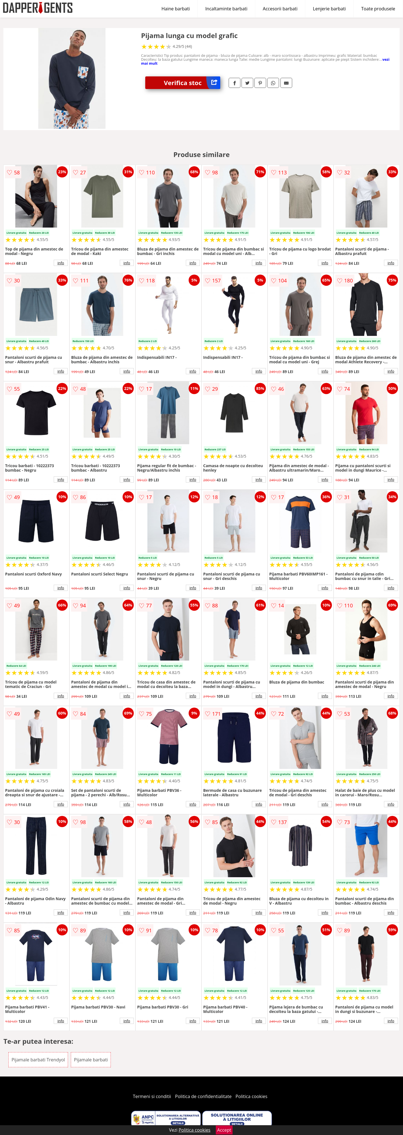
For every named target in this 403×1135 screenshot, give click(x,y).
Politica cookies (252, 1096)
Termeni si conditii (152, 1096)
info (60, 262)
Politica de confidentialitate (203, 1096)
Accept (224, 1130)
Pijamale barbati (91, 1060)
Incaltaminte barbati (226, 9)
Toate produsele (378, 9)
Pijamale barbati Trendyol (38, 1060)
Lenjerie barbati (329, 9)
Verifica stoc (192, 82)
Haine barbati (175, 9)
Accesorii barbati (280, 9)
